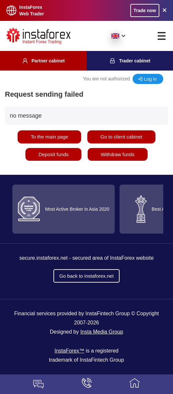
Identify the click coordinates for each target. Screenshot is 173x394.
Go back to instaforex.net (86, 276)
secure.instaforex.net (43, 258)
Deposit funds (53, 154)
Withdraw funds (117, 154)
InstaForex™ (69, 350)
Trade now (145, 10)
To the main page (49, 137)
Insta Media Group (101, 332)
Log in (150, 79)
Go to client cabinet (121, 137)
